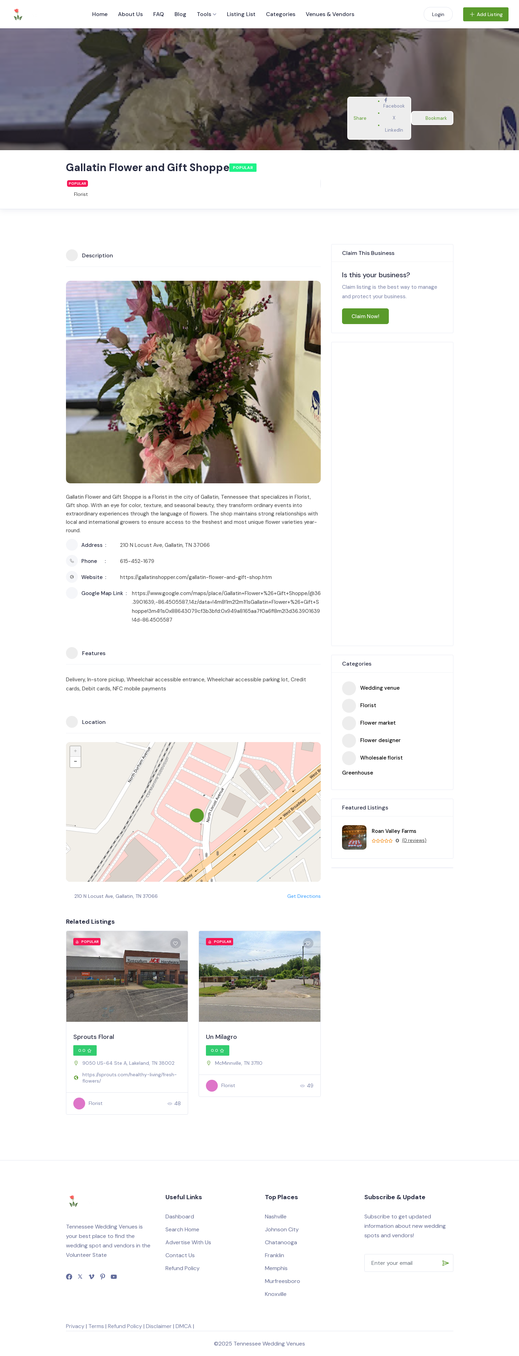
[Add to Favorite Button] (175, 943)
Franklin (274, 1255)
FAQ (158, 14)
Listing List (241, 14)
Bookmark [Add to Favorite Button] (432, 118)
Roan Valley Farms (394, 831)
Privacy (75, 1326)
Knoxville (276, 1294)
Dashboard (179, 1216)
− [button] (75, 761)
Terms (96, 1326)
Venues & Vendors (330, 14)
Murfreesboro (282, 1281)
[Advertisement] (392, 495)
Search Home (182, 1229)
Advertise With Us (188, 1242)
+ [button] (75, 751)
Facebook (394, 103)
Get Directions (300, 896)
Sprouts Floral (93, 1037)
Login (438, 14)
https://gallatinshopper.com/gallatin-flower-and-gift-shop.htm (196, 577)
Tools (204, 14)
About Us (130, 14)
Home (99, 14)
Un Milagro (221, 1037)
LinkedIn (394, 127)
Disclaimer (159, 1326)
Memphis (276, 1268)
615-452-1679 (137, 561)
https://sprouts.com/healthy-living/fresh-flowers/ (129, 1077)
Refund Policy (182, 1268)
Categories (280, 14)
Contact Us (180, 1255)
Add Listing (486, 14)
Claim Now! (365, 316)
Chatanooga (281, 1242)
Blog (180, 14)
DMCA (184, 1326)
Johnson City (282, 1229)
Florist (81, 194)
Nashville (276, 1216)
